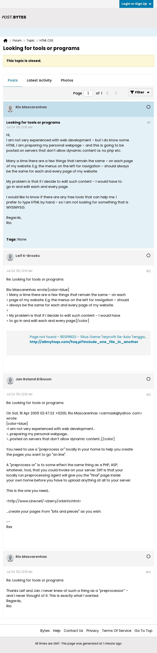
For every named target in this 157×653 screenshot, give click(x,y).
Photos (67, 80)
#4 (148, 572)
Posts (13, 80)
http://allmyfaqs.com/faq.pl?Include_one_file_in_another (84, 341)
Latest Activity (39, 80)
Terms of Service (116, 630)
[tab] (12, 80)
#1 (149, 123)
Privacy (92, 630)
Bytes (45, 630)
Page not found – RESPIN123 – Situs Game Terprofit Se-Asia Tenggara (89, 336)
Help (57, 630)
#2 (148, 271)
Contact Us (73, 630)
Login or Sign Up (136, 4)
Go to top (143, 630)
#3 (148, 395)
